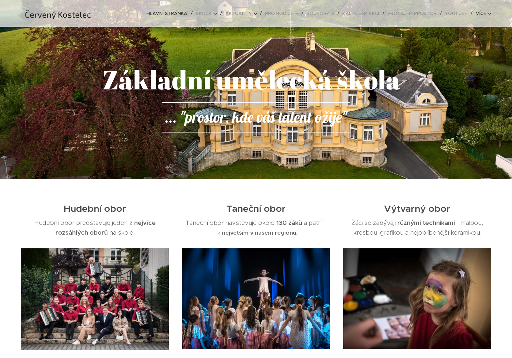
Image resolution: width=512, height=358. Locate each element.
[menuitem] (169, 13)
